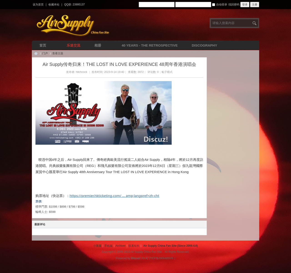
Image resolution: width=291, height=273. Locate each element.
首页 (42, 45)
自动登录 (219, 4)
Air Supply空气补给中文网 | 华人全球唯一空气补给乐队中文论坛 (36, 53)
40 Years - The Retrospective (150, 45)
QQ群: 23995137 (74, 4)
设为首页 (38, 4)
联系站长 (133, 245)
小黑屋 (97, 245)
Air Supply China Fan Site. (146, 251)
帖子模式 (167, 72)
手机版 (108, 245)
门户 (45, 53)
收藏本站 (53, 4)
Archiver (120, 245)
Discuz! (136, 258)
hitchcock (81, 72)
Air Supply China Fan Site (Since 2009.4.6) (170, 245)
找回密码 (233, 4)
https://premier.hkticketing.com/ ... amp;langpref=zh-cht (114, 195)
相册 (97, 45)
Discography (204, 45)
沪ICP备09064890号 (161, 258)
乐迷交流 (73, 45)
